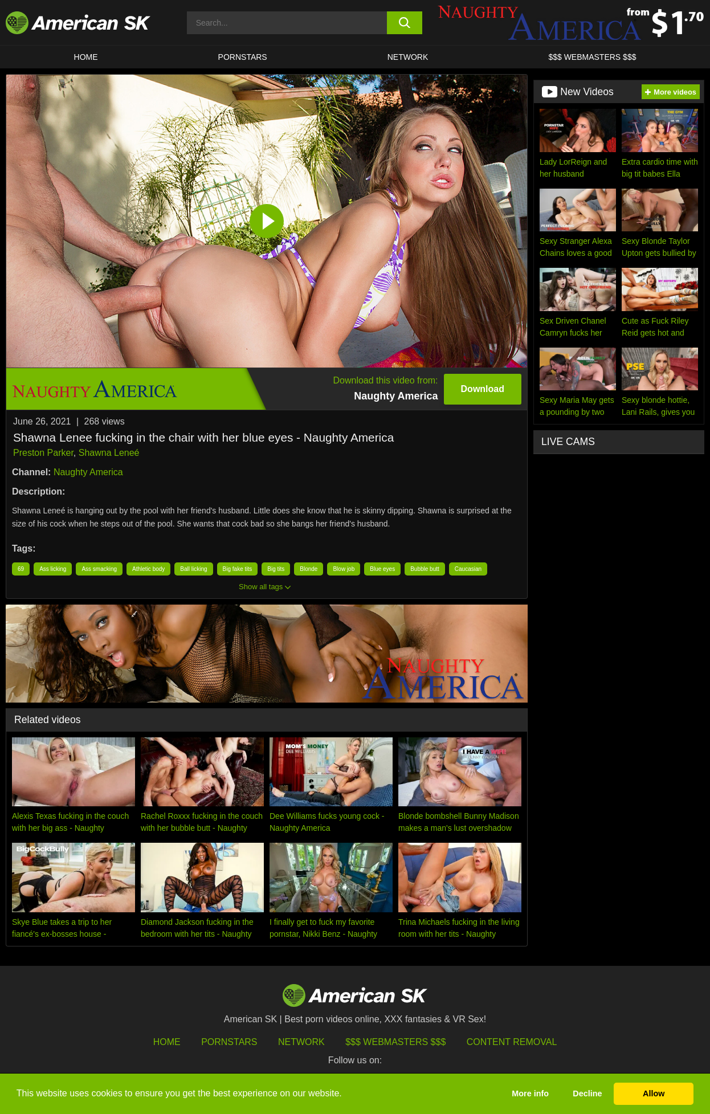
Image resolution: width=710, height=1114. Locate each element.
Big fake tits (237, 569)
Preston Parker (43, 453)
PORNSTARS (242, 57)
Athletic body (148, 569)
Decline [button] (587, 1093)
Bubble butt (424, 569)
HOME (86, 57)
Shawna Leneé (109, 453)
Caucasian (468, 569)
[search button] (404, 22)
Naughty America (88, 472)
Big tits (275, 569)
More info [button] (530, 1093)
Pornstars (229, 1042)
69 (21, 569)
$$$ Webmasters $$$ (395, 1042)
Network (408, 57)
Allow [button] (653, 1093)
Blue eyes (382, 569)
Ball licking (193, 569)
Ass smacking (99, 569)
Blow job (343, 569)
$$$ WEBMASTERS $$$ (592, 57)
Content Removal (512, 1042)
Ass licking (52, 569)
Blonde (308, 569)
